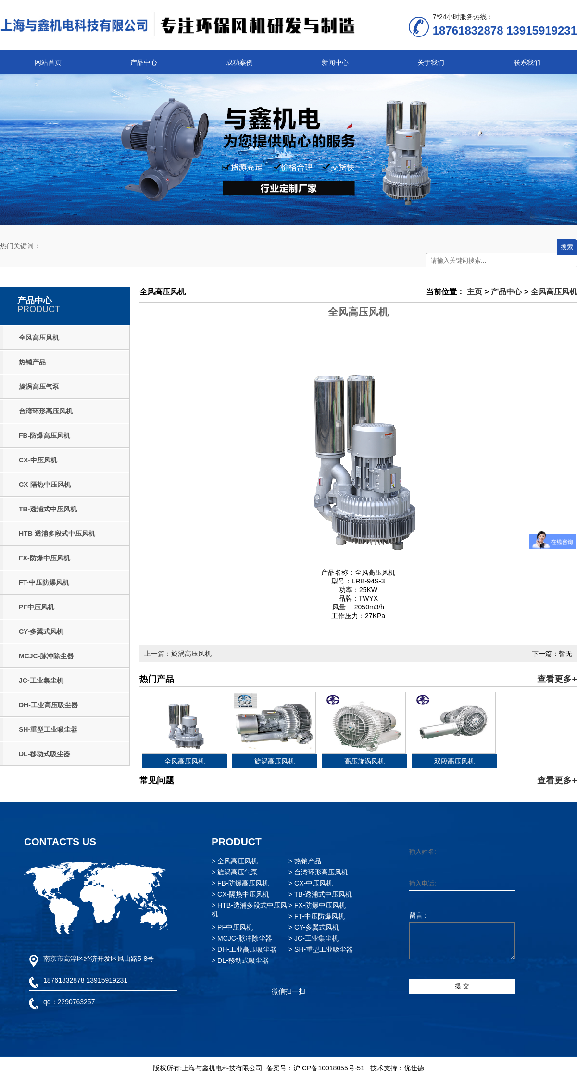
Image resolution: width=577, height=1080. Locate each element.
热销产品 (32, 362)
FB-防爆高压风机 (44, 435)
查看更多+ (557, 679)
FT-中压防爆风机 (44, 582)
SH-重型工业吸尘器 (48, 729)
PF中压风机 (36, 607)
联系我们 (527, 62)
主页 (474, 291)
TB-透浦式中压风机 (48, 509)
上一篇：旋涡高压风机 (178, 653)
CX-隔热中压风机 (45, 484)
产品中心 (143, 62)
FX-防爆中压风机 (44, 558)
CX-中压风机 (38, 460)
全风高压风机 (39, 337)
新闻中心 (335, 62)
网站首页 (48, 62)
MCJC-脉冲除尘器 (46, 656)
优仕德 (414, 1068)
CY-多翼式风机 (41, 631)
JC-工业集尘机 (41, 680)
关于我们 (430, 62)
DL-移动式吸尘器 (44, 754)
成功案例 (239, 62)
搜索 (567, 247)
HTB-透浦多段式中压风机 (57, 533)
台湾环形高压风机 (46, 411)
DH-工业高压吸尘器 (48, 705)
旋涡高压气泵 (39, 386)
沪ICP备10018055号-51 (328, 1068)
